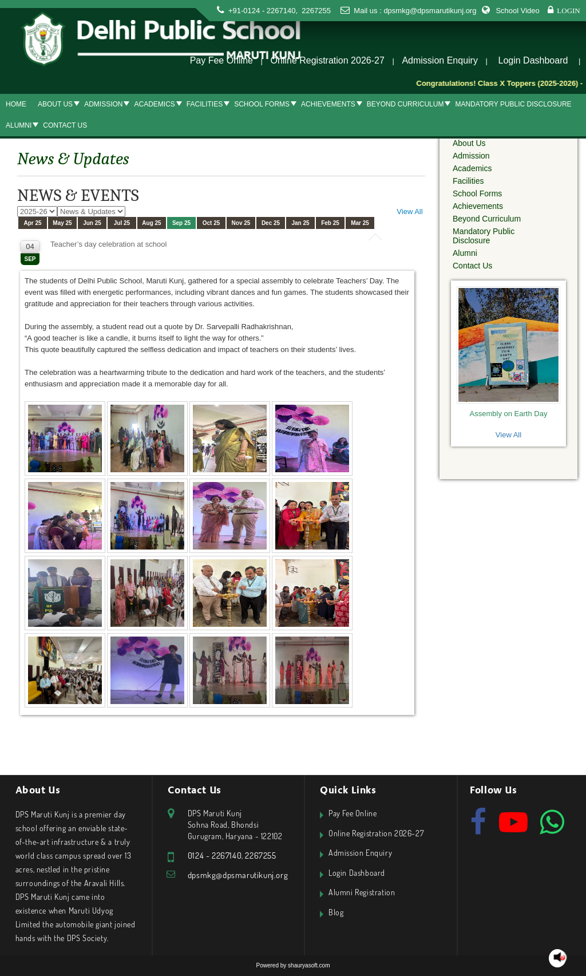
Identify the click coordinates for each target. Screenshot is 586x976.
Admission (103, 104)
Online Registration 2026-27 (328, 60)
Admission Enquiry (440, 60)
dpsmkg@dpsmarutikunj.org (429, 10)
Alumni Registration (361, 892)
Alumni (18, 125)
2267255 (315, 10)
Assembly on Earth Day (509, 413)
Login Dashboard (533, 60)
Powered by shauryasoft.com (293, 965)
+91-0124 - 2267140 (261, 10)
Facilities (205, 104)
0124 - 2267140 (214, 855)
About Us (55, 104)
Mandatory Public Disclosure (513, 104)
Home (16, 104)
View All (409, 211)
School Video (517, 10)
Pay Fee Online (221, 60)
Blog (335, 912)
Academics (154, 104)
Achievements (328, 104)
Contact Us (65, 125)
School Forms (262, 104)
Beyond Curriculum (405, 104)
